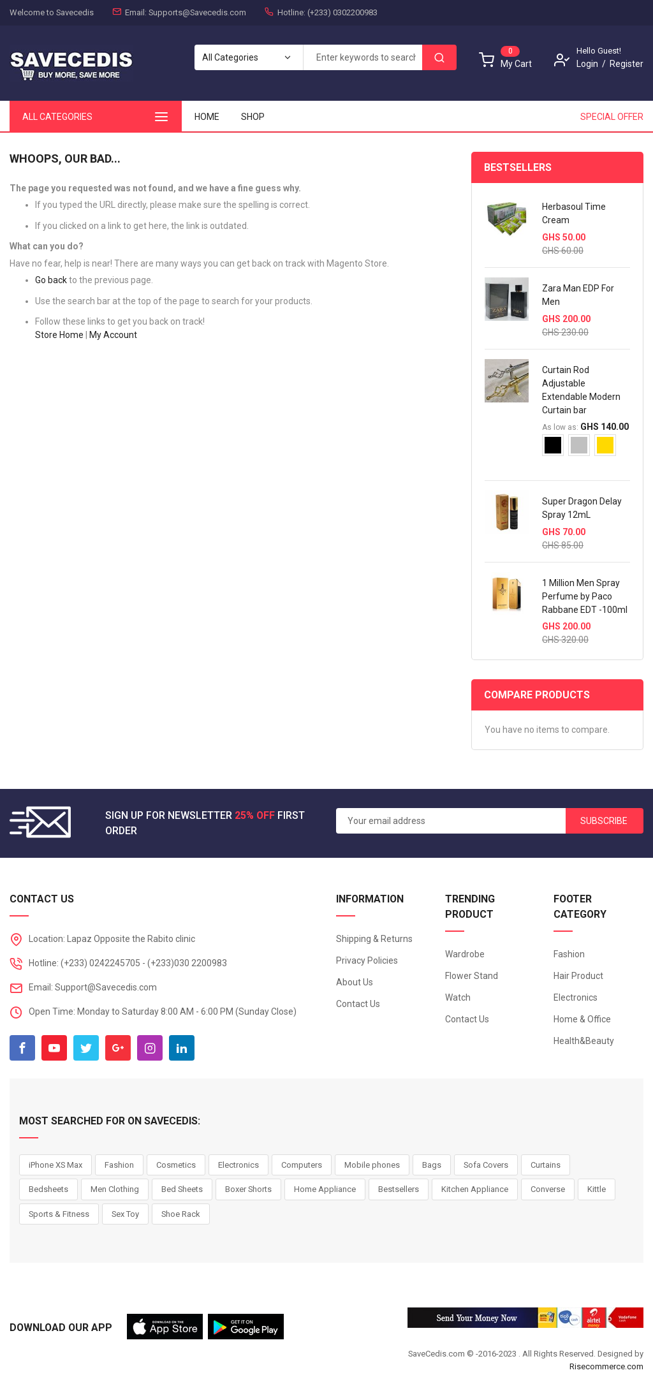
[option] (553, 445)
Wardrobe (465, 954)
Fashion (569, 954)
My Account (113, 335)
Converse (548, 1189)
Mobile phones (372, 1165)
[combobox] (362, 57)
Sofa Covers (486, 1165)
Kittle (596, 1189)
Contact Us (358, 1004)
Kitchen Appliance (474, 1189)
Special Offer (611, 117)
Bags (431, 1165)
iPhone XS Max (55, 1165)
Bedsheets (48, 1189)
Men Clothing (115, 1189)
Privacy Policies (367, 960)
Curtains (546, 1165)
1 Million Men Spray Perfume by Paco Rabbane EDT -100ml (584, 596)
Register (626, 64)
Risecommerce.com (606, 1366)
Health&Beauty (584, 1041)
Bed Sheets (182, 1189)
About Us (354, 982)
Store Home (59, 335)
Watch (458, 997)
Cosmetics (176, 1165)
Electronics (576, 997)
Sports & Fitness (59, 1214)
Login (587, 64)
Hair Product (578, 976)
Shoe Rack (180, 1214)
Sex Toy (125, 1214)
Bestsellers (398, 1189)
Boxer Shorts (248, 1189)
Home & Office (582, 1019)
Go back (51, 280)
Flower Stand (471, 976)
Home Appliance (325, 1189)
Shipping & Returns (374, 939)
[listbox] (586, 450)
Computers (301, 1165)
